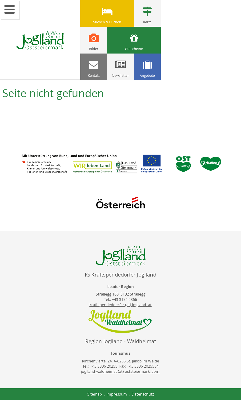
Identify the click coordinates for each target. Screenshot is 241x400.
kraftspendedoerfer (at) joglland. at (120, 304)
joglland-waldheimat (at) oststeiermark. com (120, 371)
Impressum (117, 394)
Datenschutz (143, 394)
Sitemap (94, 394)
